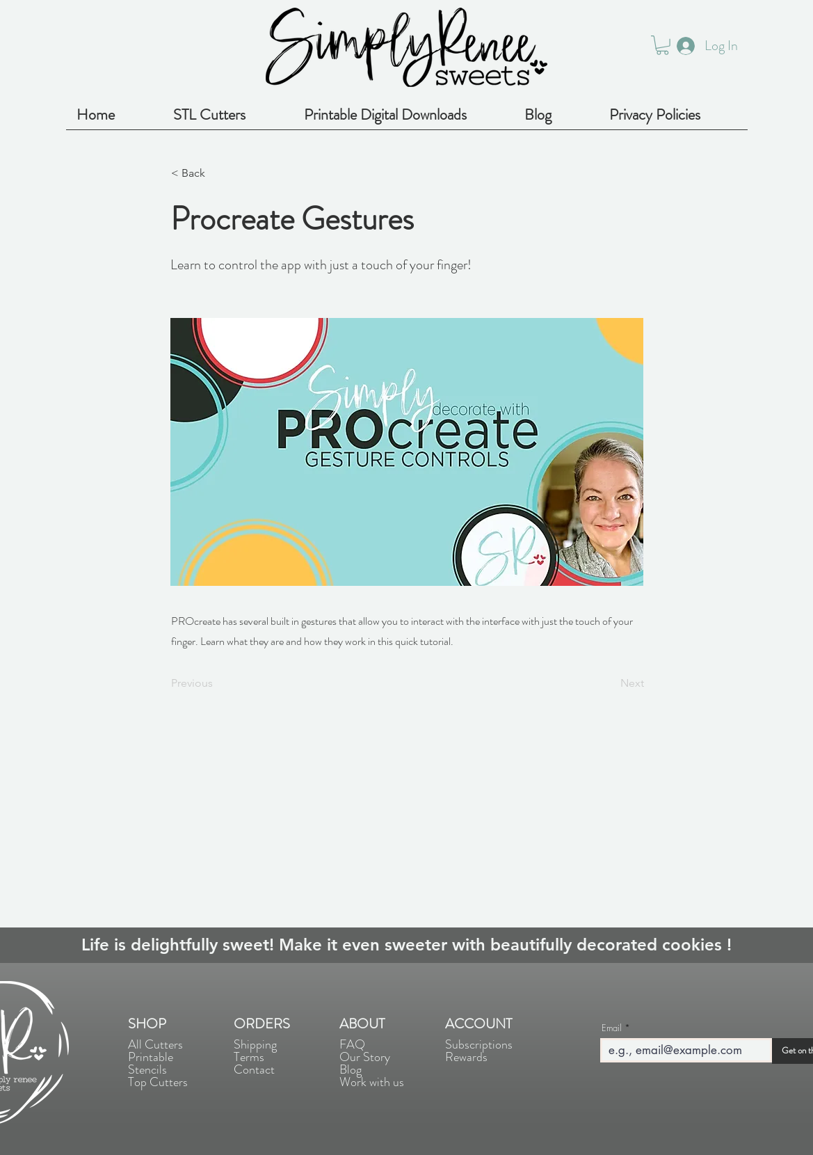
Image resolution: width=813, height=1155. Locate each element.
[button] (662, 45)
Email (612, 1028)
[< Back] (217, 173)
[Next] (609, 684)
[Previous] (217, 684)
